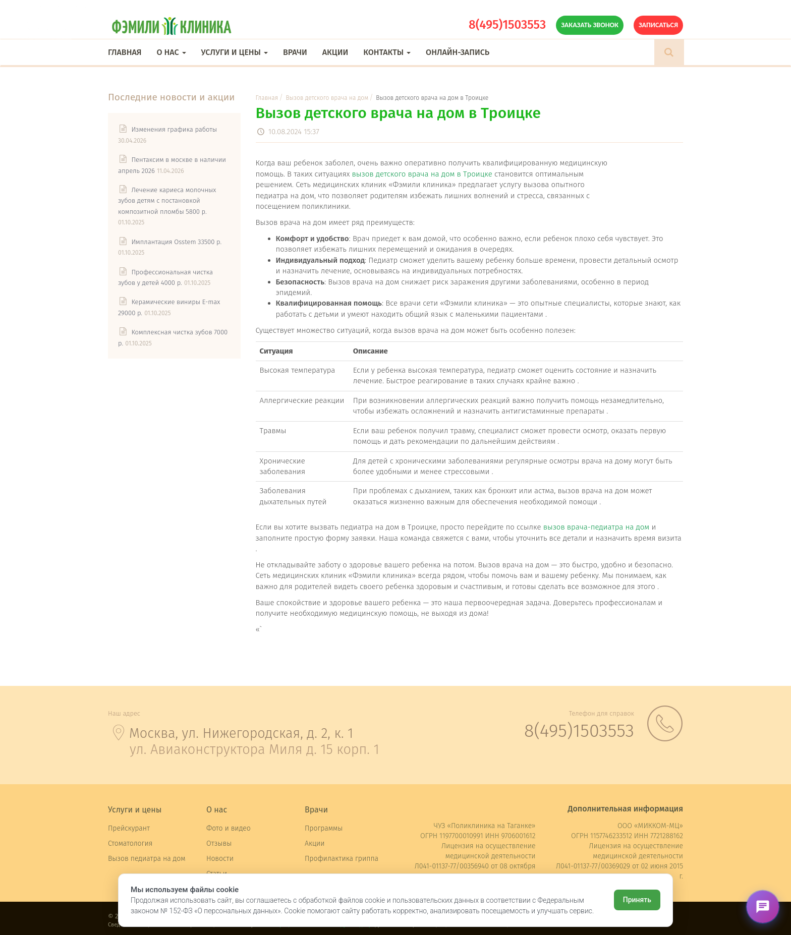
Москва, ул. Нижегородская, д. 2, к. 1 (241, 733)
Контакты (387, 52)
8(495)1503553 (507, 25)
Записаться (658, 25)
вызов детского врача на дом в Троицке (422, 174)
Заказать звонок (589, 25)
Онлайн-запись (457, 52)
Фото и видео (228, 828)
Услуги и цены (234, 52)
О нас (171, 52)
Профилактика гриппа (341, 858)
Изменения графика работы (174, 129)
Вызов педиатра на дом (147, 858)
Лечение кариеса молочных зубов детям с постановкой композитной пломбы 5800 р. (167, 200)
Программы (324, 828)
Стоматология (130, 843)
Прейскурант (129, 828)
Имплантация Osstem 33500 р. (176, 242)
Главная (124, 52)
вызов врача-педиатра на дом (596, 527)
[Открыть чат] (763, 907)
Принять (637, 900)
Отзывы (219, 843)
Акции (335, 52)
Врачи (295, 52)
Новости (220, 858)
